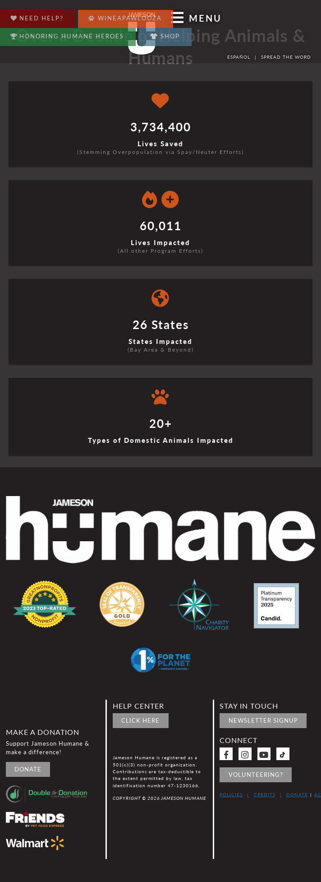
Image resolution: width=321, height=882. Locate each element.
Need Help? (37, 16)
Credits (264, 794)
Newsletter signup (263, 720)
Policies (231, 794)
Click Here (140, 720)
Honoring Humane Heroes (67, 34)
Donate (27, 769)
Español (238, 57)
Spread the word (286, 57)
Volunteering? (256, 774)
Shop (165, 36)
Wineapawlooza (125, 16)
